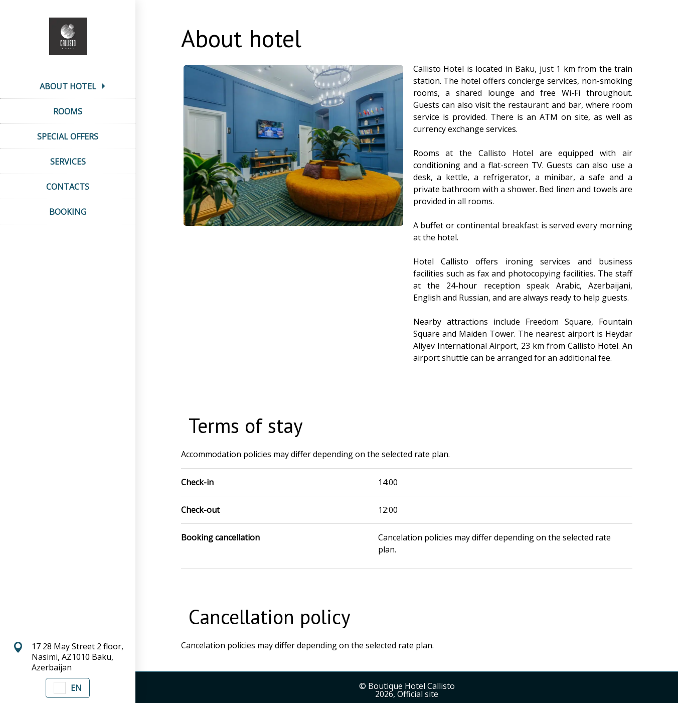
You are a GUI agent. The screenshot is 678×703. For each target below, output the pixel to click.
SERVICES (68, 161)
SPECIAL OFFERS (67, 136)
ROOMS (67, 111)
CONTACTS (67, 186)
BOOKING (67, 211)
